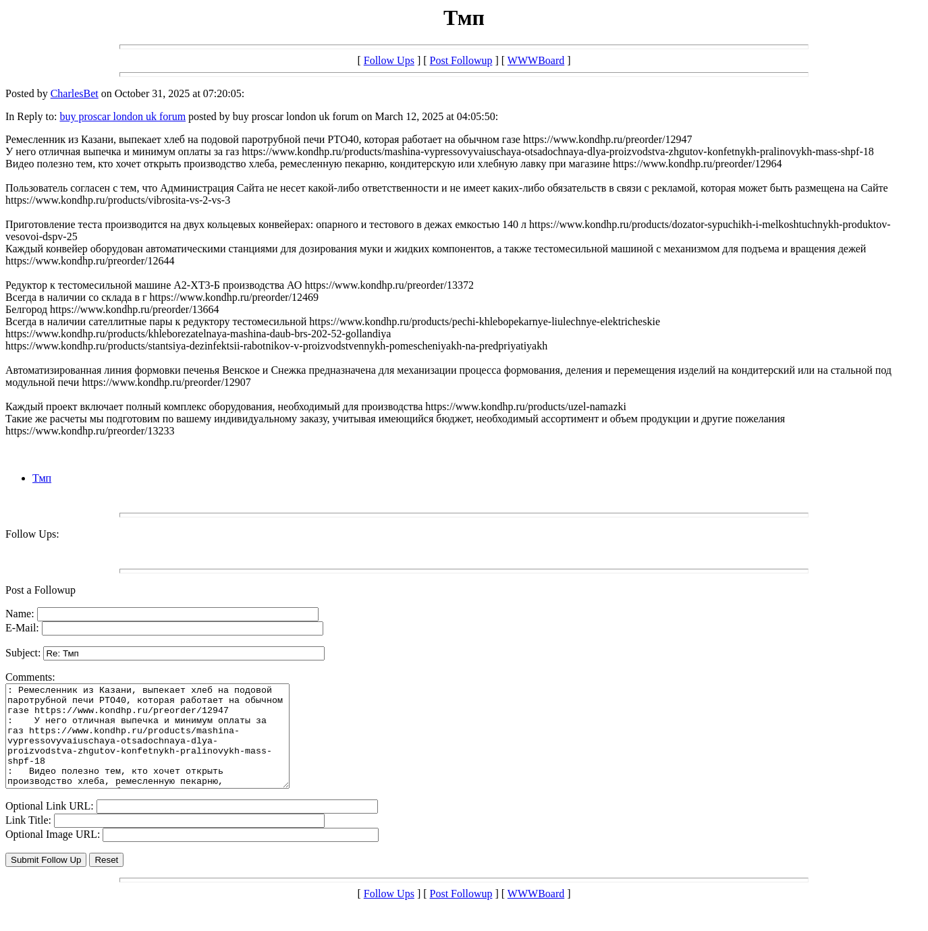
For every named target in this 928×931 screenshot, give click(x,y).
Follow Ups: (32, 534)
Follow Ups (389, 60)
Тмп (41, 478)
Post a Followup (40, 590)
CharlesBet (75, 93)
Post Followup (461, 60)
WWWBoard (536, 60)
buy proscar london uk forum (122, 116)
